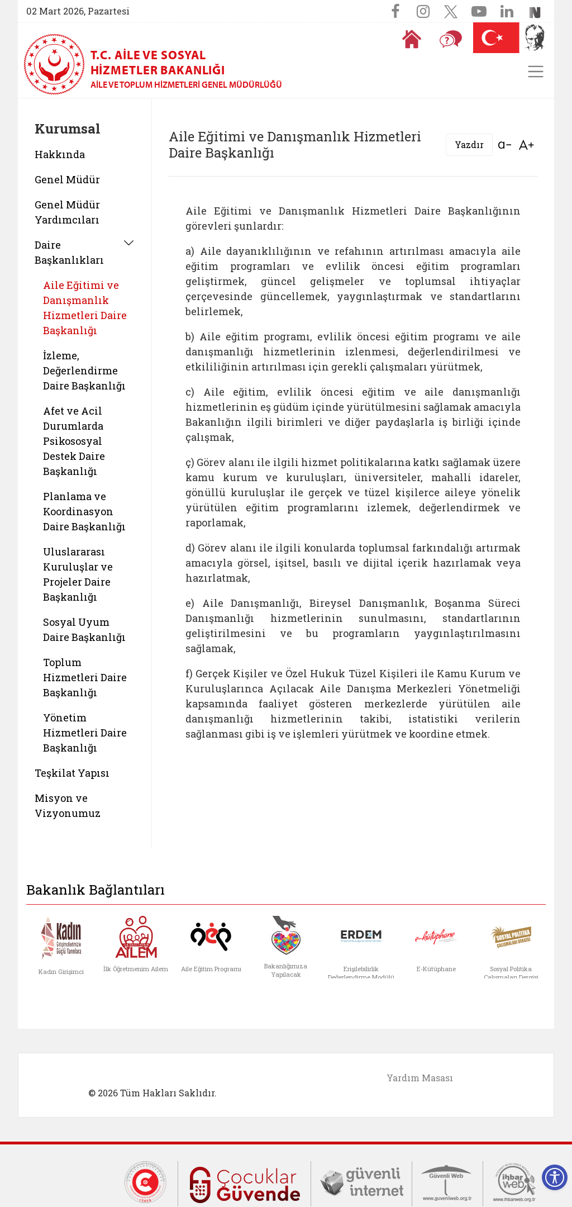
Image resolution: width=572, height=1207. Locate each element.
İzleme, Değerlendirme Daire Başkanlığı (84, 370)
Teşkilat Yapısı (72, 773)
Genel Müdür (67, 179)
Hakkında (60, 154)
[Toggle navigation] (536, 71)
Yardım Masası (420, 1078)
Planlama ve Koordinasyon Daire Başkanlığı (84, 511)
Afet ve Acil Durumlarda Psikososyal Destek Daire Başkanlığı (74, 441)
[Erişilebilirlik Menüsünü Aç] (555, 1177)
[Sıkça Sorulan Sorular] (451, 39)
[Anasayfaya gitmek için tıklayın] (412, 39)
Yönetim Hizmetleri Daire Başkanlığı (85, 732)
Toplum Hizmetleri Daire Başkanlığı (85, 677)
